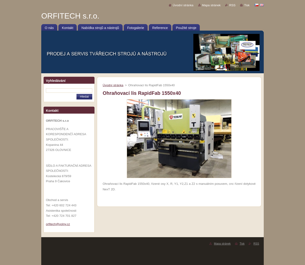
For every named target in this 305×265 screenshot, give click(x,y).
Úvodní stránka (183, 5)
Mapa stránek (211, 5)
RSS (232, 5)
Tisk (247, 5)
